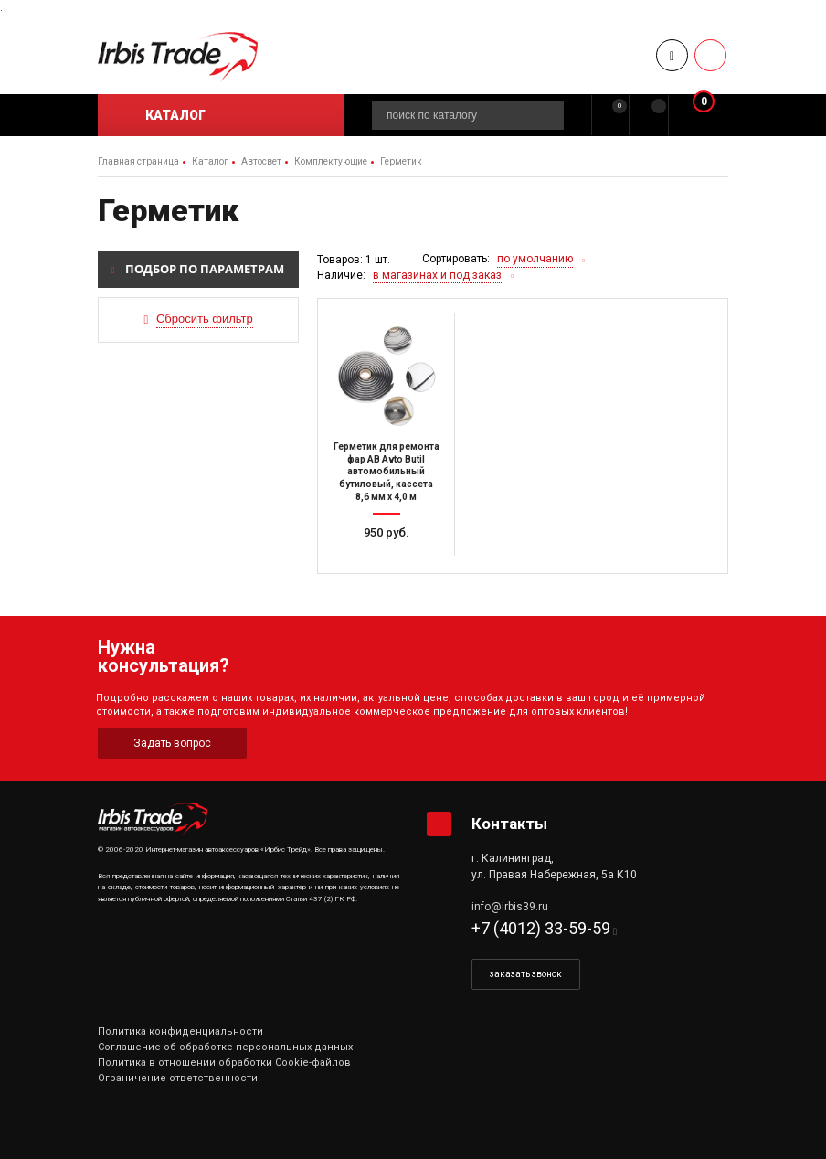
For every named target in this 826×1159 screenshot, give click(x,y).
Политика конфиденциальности (180, 1031)
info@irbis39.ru (509, 906)
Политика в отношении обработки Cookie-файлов (224, 1063)
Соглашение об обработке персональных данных (225, 1047)
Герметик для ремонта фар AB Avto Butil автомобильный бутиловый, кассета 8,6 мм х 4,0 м (386, 471)
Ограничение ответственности (178, 1078)
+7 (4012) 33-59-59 (540, 928)
